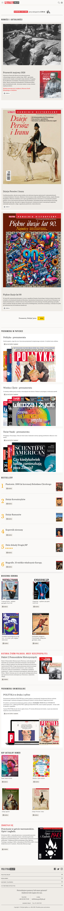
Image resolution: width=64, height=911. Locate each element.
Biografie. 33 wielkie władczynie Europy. (24, 562)
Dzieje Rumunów (13, 514)
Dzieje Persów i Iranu (38, 811)
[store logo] (31, 2)
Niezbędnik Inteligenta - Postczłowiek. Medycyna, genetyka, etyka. (39, 638)
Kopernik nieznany (14, 529)
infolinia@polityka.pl (38, 899)
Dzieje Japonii (5, 811)
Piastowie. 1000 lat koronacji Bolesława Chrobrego (28, 484)
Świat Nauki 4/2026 (6, 778)
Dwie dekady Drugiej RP (17, 544)
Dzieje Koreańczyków (15, 499)
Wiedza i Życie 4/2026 (39, 778)
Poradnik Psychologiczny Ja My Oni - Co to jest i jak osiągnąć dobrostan (10, 638)
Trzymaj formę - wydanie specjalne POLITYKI (8, 602)
